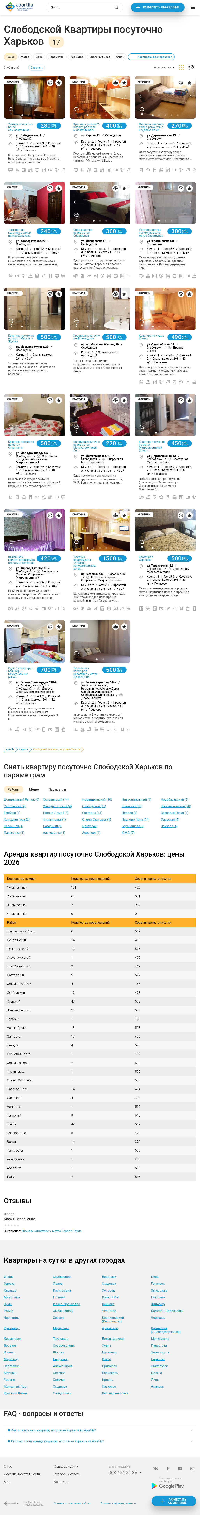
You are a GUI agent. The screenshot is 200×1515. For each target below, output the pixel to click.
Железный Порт (15, 1386)
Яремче (9, 1380)
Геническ (158, 1283)
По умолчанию (162, 67)
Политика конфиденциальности (118, 1503)
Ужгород (108, 1290)
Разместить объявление (161, 7)
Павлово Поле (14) (135, 819)
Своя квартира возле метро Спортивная (82, 232)
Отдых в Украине (66, 1466)
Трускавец (60, 1339)
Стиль (120, 56)
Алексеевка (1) (54, 833)
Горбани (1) (12, 813)
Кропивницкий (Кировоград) (113, 1319)
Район (10, 56)
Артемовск (110, 1328)
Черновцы (11, 1318)
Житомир (158, 1304)
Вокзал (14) (169, 826)
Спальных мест (99, 56)
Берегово (158, 1359)
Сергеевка (11, 1366)
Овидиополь (62, 1393)
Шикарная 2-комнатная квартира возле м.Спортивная (21, 559)
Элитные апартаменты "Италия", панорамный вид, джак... (84, 562)
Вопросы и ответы (67, 1474)
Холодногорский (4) (57, 806)
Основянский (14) (56, 799)
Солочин (59, 1380)
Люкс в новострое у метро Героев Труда (51, 1231)
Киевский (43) (132, 806)
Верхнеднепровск (115, 1393)
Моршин (10, 1373)
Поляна (156, 1373)
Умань (106, 1345)
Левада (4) (129, 813)
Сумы (8, 1304)
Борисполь (110, 1373)
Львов (58, 1283)
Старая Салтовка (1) (96, 819)
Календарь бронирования (155, 56)
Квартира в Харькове (146, 558)
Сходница (60, 1386)
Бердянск (109, 1277)
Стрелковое (62, 1277)
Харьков (23, 749)
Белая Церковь (113, 1339)
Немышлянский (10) (97, 799)
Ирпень (107, 1380)
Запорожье (159, 1290)
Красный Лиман (15, 1393)
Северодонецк (64, 1345)
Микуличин (12, 1297)
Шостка (58, 1352)
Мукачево (109, 1352)
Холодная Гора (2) (17, 819)
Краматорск (12, 1339)
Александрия (62, 1366)
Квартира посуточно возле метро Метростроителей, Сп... (86, 446)
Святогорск (159, 1366)
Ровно (8, 1311)
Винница (108, 1304)
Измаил (9, 1352)
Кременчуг (12, 1328)
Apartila (10, 749)
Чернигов (109, 1311)
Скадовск (109, 1283)
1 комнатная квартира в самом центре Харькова (19, 232)
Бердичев (60, 1359)
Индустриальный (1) (136, 799)
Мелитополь (160, 1339)
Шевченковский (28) (176, 806)
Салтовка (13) (92, 813)
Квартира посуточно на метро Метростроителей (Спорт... (152, 446)
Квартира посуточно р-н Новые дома (86, 337)
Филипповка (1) (54, 819)
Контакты (61, 1482)
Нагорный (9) (52, 826)
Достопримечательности (22, 1474)
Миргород (11, 1359)
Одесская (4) (170, 819)
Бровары (10, 1345)
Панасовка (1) (14, 833)
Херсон (58, 1318)
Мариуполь (61, 1328)
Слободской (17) (94, 806)
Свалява (59, 1373)
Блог (7, 1482)
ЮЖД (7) (128, 833)
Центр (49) (89, 826)
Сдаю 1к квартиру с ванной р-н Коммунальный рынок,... (20, 672)
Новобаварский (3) (174, 799)
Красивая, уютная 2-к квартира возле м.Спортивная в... (86, 127)
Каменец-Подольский (167, 1311)
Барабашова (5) (133, 826)
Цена (39, 56)
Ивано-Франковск (66, 1304)
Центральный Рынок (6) (21, 799)
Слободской (11, 67)
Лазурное (109, 1386)
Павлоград (159, 1345)
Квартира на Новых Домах (151, 337)
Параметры (56, 56)
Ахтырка (157, 1386)
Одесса (9, 1283)
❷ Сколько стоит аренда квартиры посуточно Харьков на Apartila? (56, 1441)
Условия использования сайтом (72, 1503)
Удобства (76, 56)
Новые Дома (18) (55, 813)
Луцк (155, 1380)
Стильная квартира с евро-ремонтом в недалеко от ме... (151, 127)
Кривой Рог (110, 1297)
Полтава (59, 1297)
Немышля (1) (13, 826)
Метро (25, 56)
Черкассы (158, 1318)
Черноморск (160, 1352)
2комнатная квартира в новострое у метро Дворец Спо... (85, 672)
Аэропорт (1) (91, 833)
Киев (155, 1277)
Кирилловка (62, 1290)
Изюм (106, 1359)
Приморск (109, 1366)
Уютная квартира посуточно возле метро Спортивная (151, 232)
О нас (8, 1466)
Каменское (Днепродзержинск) (166, 1330)
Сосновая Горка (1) (174, 813)
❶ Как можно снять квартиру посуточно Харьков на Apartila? (52, 1430)
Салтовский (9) (15, 806)
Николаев (158, 1297)
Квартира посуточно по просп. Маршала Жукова (21, 338)
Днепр (8, 1277)
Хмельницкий (63, 1311)
